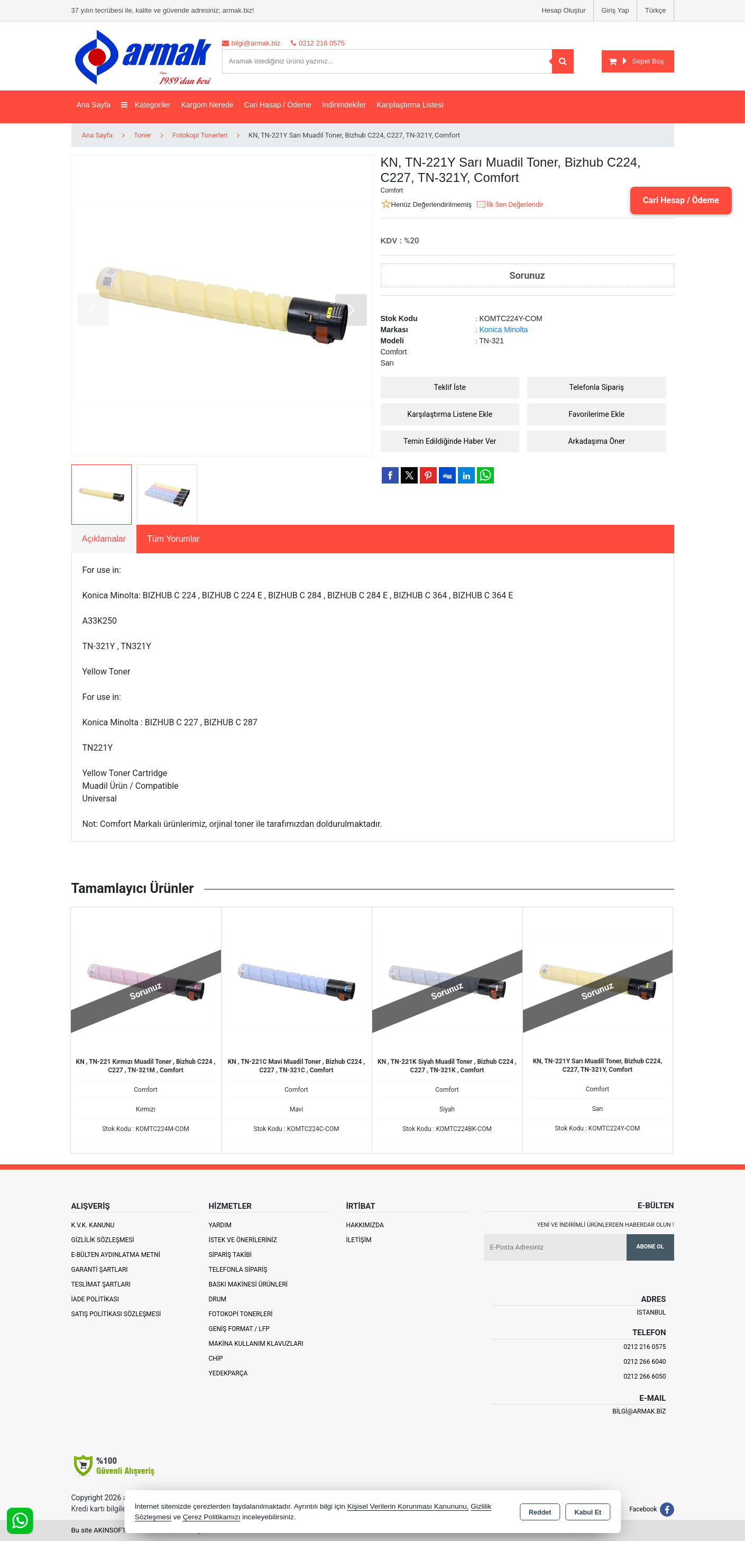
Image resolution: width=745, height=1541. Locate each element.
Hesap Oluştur (563, 10)
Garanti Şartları (99, 1269)
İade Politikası (95, 1299)
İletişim (358, 1240)
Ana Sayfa (94, 105)
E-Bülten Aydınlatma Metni (116, 1255)
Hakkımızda (364, 1225)
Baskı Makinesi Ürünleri (248, 1284)
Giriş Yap (615, 10)
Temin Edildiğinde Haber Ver (449, 441)
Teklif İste (450, 387)
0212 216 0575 (644, 1347)
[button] (351, 310)
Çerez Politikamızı (212, 1517)
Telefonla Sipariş (596, 387)
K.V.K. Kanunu (93, 1225)
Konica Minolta (504, 329)
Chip (215, 1358)
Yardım (220, 1225)
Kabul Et (587, 1512)
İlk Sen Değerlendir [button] (510, 204)
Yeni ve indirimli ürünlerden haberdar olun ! (605, 1224)
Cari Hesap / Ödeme (681, 200)
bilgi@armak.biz (639, 1411)
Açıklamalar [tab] (104, 538)
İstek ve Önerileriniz (242, 1240)
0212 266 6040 (644, 1361)
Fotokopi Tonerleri (240, 1314)
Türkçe (655, 10)
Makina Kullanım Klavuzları (255, 1343)
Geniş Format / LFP (238, 1329)
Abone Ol (650, 1246)
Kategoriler (146, 105)
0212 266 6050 (644, 1376)
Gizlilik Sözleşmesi (102, 1240)
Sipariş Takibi (230, 1255)
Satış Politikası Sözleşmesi (116, 1314)
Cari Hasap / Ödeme (278, 105)
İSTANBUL (651, 1312)
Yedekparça (227, 1373)
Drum (217, 1299)
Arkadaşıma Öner (596, 441)
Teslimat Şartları (101, 1284)
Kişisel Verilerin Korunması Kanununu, (408, 1506)
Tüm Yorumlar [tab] (173, 538)
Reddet (540, 1512)
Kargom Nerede (207, 105)
